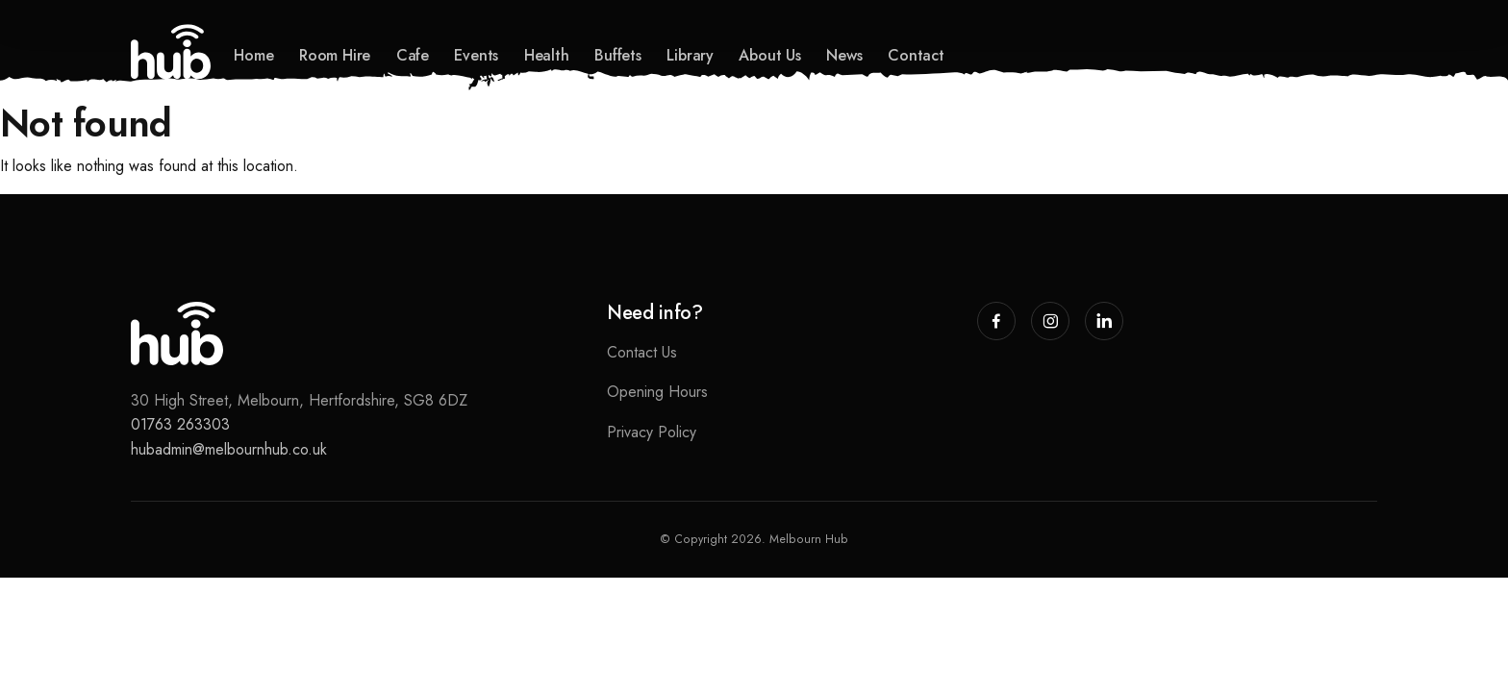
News (844, 55)
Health (546, 55)
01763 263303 (180, 424)
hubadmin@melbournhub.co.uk (229, 449)
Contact (916, 55)
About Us (770, 55)
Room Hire (334, 55)
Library (690, 55)
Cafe (412, 55)
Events (476, 55)
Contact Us (642, 352)
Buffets (617, 55)
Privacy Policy (651, 432)
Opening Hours (657, 392)
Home (253, 55)
